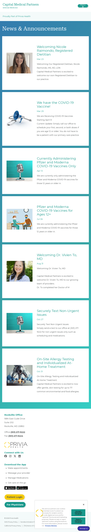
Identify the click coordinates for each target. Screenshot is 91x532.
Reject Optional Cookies (78, 521)
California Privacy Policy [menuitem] (12, 526)
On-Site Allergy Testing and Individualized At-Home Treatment (55, 363)
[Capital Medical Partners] (31, 6)
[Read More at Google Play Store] (22, 488)
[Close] (83, 504)
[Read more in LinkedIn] (19, 456)
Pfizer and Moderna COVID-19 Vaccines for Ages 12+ (55, 210)
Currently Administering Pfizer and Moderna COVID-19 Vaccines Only (56, 162)
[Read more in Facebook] (6, 456)
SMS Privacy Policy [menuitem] (11, 522)
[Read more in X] (15, 456)
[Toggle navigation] (83, 6)
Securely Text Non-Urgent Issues (58, 313)
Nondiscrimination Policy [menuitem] (29, 522)
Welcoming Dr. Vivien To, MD (57, 257)
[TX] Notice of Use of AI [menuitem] (32, 526)
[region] (61, 514)
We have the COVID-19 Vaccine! (55, 104)
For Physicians (15, 504)
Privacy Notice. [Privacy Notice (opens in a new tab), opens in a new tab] (51, 525)
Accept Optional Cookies (78, 512)
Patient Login (14, 497)
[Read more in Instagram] (10, 456)
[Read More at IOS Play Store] (10, 488)
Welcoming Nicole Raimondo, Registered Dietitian (55, 50)
